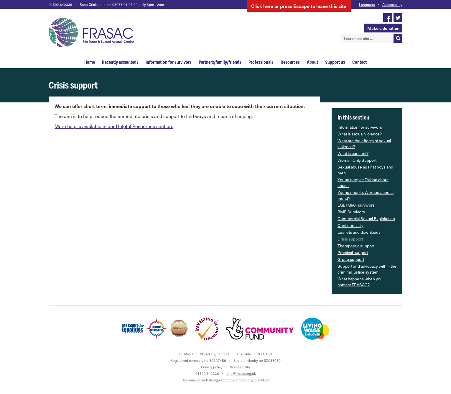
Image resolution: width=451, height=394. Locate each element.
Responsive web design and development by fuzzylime (226, 379)
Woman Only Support (357, 160)
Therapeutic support (356, 246)
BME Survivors (351, 212)
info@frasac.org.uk (241, 373)
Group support (351, 259)
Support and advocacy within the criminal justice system (367, 269)
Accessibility (392, 4)
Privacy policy (212, 366)
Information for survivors (360, 127)
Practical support (353, 252)
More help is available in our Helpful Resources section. (114, 126)
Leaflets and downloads (359, 232)
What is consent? (353, 153)
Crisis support (350, 239)
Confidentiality (350, 225)
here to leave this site (298, 6)
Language (367, 4)
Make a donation (383, 28)
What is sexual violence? (360, 134)
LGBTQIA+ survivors (356, 205)
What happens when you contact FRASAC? (360, 281)
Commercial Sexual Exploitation (366, 218)
